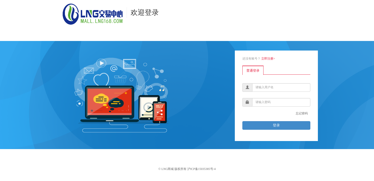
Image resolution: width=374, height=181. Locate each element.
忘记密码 (302, 113)
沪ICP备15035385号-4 (201, 169)
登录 (276, 125)
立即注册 (268, 58)
